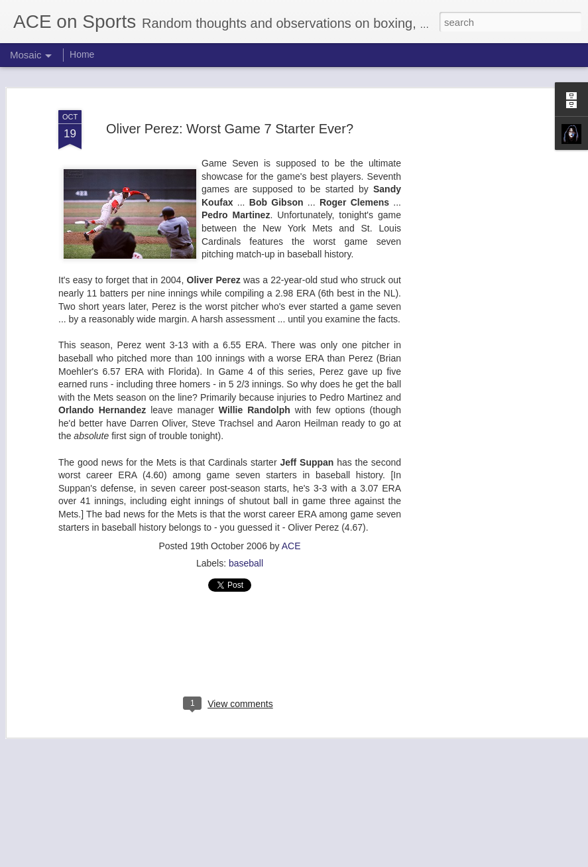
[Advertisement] (474, 301)
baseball (246, 552)
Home (82, 54)
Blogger (335, 860)
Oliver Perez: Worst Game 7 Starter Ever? (229, 116)
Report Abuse (374, 860)
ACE (291, 534)
